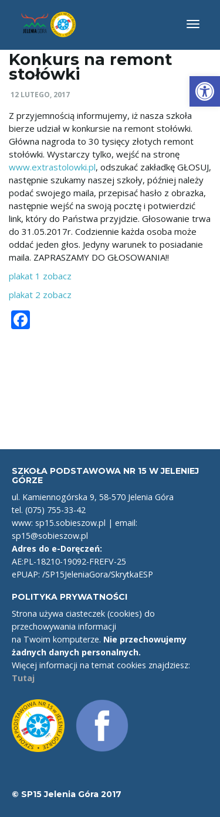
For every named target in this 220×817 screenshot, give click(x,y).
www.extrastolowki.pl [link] (52, 167)
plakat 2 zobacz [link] (40, 294)
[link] (204, 91)
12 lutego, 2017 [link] (40, 95)
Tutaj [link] (23, 677)
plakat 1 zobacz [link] (40, 276)
